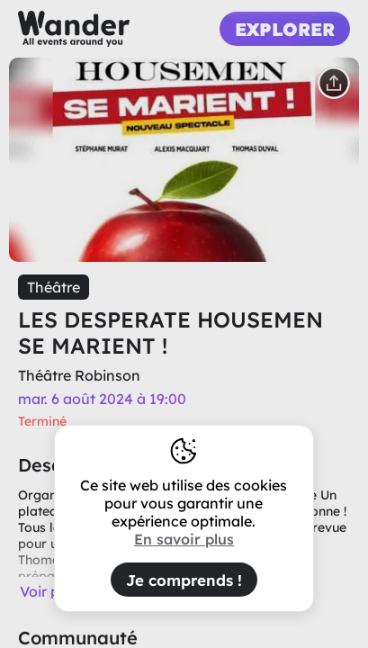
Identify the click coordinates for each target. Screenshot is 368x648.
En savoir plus (184, 539)
